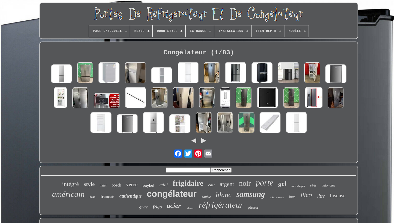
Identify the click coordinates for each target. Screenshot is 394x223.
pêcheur (253, 207)
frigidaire (188, 183)
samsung (250, 194)
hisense (338, 196)
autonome (328, 185)
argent (227, 184)
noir (245, 183)
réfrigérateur (221, 204)
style (89, 184)
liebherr (190, 208)
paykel (148, 185)
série (313, 185)
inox (292, 197)
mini (163, 184)
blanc (223, 195)
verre (131, 184)
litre (321, 196)
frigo (157, 206)
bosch (116, 185)
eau (211, 184)
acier (174, 205)
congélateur (171, 194)
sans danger (298, 186)
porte (264, 182)
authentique (130, 196)
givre (143, 207)
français (107, 196)
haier (103, 185)
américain (68, 194)
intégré (70, 184)
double (206, 197)
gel (282, 183)
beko (92, 197)
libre (306, 195)
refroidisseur (277, 197)
